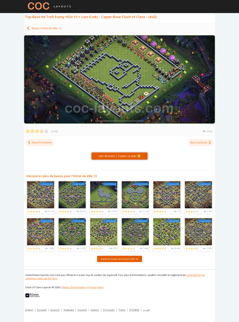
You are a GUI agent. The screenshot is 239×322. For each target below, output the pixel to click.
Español (82, 310)
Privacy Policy (96, 287)
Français (69, 310)
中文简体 (134, 310)
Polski (122, 310)
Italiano (95, 310)
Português (109, 310)
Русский (41, 310)
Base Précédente (40, 142)
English (29, 310)
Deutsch (55, 310)
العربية (146, 310)
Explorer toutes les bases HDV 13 (119, 259)
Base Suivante (200, 142)
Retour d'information (74, 287)
